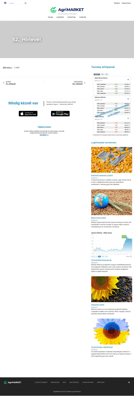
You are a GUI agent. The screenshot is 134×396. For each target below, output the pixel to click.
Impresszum (55, 382)
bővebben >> (44, 135)
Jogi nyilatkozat (88, 382)
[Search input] (17, 3)
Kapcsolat (101, 382)
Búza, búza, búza (98, 218)
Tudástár (82, 17)
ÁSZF (64, 382)
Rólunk (50, 17)
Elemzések (60, 17)
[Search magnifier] (25, 3)
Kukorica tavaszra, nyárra (102, 175)
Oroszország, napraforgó (102, 347)
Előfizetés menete (40, 382)
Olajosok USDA (97, 305)
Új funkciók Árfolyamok (101, 260)
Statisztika (71, 17)
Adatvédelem (74, 382)
